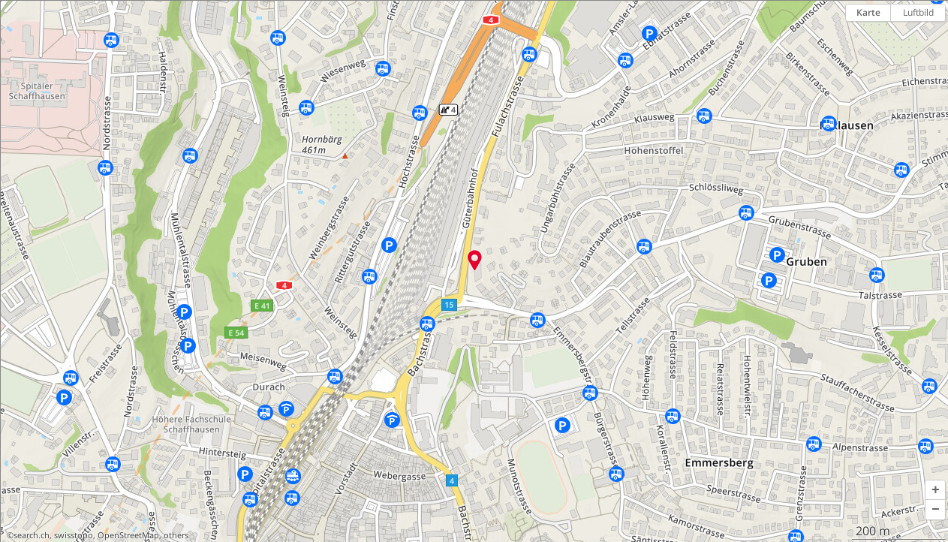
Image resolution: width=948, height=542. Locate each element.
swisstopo (73, 535)
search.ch (32, 535)
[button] (935, 490)
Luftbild (918, 12)
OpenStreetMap (128, 535)
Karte (868, 12)
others (176, 535)
